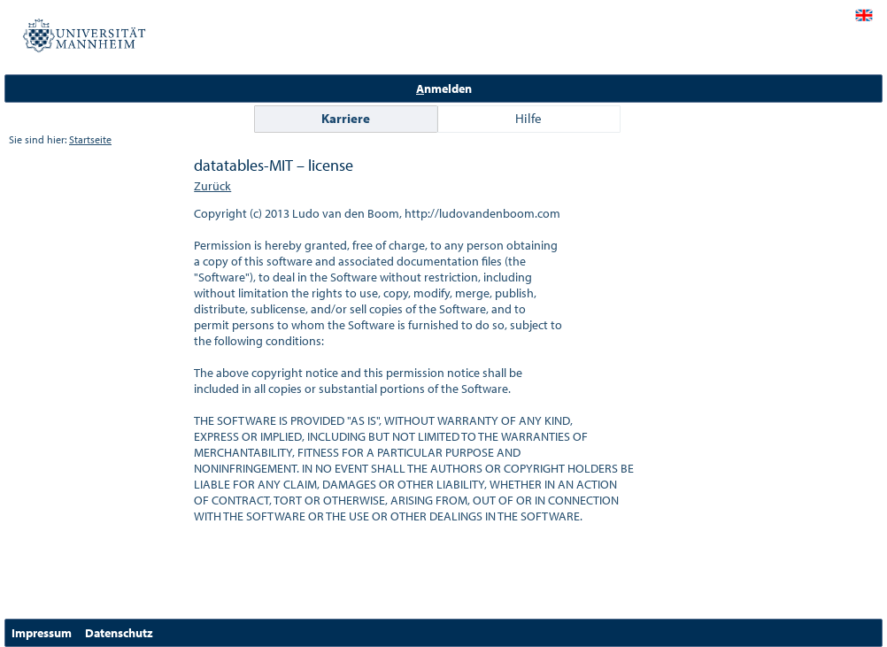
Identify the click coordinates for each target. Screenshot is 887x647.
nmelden (444, 88)
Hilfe (528, 118)
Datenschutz (119, 633)
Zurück (212, 186)
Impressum (42, 633)
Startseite (90, 139)
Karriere (345, 118)
